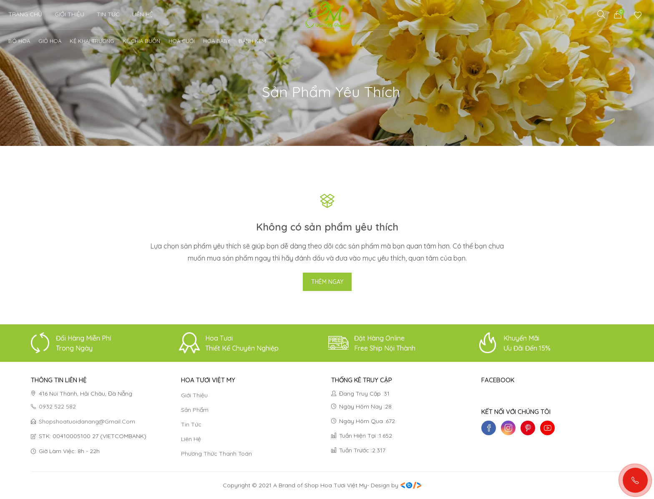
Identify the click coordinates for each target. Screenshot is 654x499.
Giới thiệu (69, 14)
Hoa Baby (216, 41)
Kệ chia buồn (141, 41)
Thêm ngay (327, 282)
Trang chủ (25, 14)
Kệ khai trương (92, 41)
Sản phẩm (195, 410)
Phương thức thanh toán (216, 453)
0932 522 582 (53, 407)
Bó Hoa (19, 41)
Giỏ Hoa (49, 41)
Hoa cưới (182, 41)
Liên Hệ (142, 14)
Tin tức (191, 424)
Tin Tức (108, 14)
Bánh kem (252, 41)
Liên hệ (191, 439)
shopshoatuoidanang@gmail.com (87, 421)
